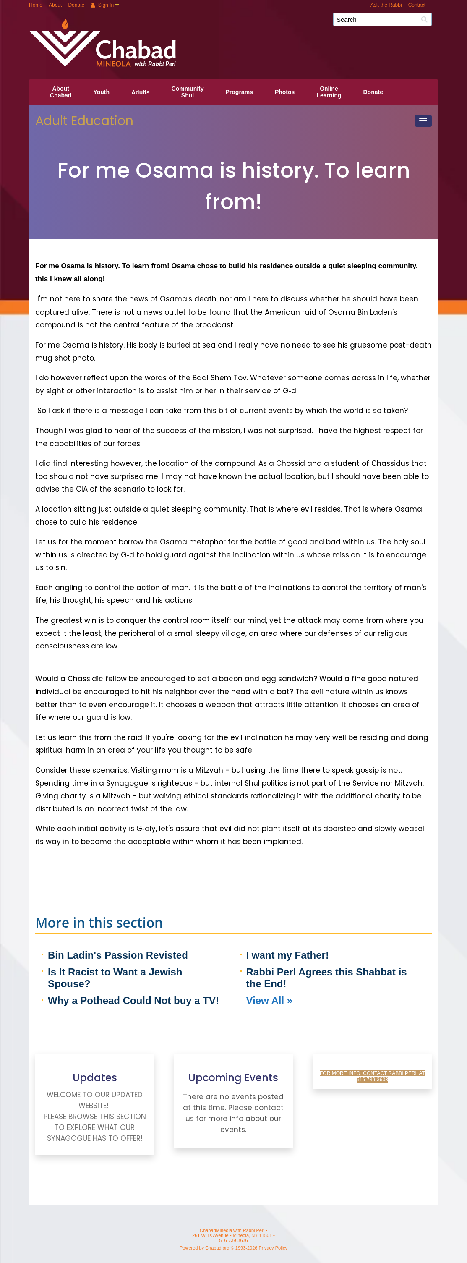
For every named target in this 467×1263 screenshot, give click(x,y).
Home (35, 5)
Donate (76, 5)
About (55, 5)
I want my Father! (287, 955)
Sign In (102, 5)
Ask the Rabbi (386, 5)
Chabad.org (217, 1247)
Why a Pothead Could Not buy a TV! (133, 1000)
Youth (101, 92)
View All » (269, 1000)
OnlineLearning (328, 92)
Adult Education (84, 121)
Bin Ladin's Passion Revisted (118, 955)
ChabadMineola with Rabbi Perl (236, 22)
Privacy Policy (273, 1247)
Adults (140, 92)
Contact (416, 5)
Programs (239, 92)
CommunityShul (188, 92)
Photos (285, 92)
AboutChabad (60, 92)
